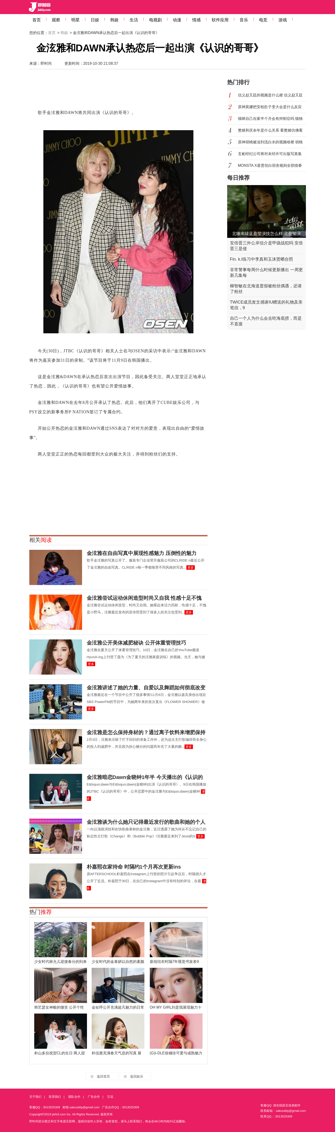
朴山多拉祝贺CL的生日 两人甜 (59, 1053)
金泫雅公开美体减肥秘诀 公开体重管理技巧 (136, 643)
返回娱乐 (136, 1076)
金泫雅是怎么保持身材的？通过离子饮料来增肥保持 (146, 732)
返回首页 (103, 1076)
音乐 (244, 20)
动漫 (177, 20)
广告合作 (94, 1096)
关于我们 (35, 1096)
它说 (110, 1096)
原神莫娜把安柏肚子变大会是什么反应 (270, 107)
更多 (191, 567)
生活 (134, 20)
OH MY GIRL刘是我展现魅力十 (176, 1007)
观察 (56, 20)
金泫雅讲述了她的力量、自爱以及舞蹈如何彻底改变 (146, 688)
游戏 (283, 20)
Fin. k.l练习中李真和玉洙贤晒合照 (261, 259)
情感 (196, 20)
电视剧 (155, 20)
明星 (75, 20)
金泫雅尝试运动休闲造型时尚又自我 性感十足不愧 (144, 598)
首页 (36, 20)
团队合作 (74, 1096)
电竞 (263, 20)
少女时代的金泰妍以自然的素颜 (118, 962)
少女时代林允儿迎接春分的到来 (60, 962)
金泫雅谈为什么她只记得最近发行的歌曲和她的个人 (146, 822)
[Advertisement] (118, 91)
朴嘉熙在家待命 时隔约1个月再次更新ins (134, 867)
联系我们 (55, 1096)
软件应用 (220, 20)
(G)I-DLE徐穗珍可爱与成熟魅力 (176, 1053)
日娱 (95, 20)
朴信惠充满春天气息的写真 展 (116, 1053)
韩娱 (114, 20)
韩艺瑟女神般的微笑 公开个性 (59, 1007)
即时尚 (46, 63)
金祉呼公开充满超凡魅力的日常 (118, 1007)
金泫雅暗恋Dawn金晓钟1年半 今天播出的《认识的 (145, 777)
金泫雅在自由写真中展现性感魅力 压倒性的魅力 (141, 553)
